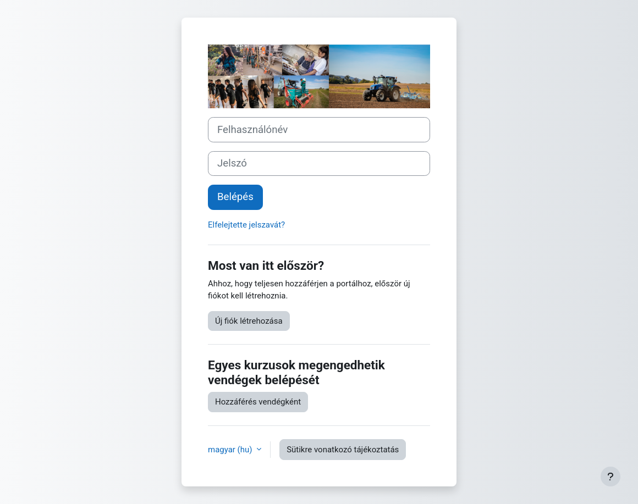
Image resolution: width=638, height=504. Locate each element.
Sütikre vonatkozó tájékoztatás (343, 450)
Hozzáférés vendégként (258, 402)
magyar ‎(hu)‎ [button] (231, 450)
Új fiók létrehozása (249, 321)
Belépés (235, 197)
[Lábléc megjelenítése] (610, 476)
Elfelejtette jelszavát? (246, 225)
